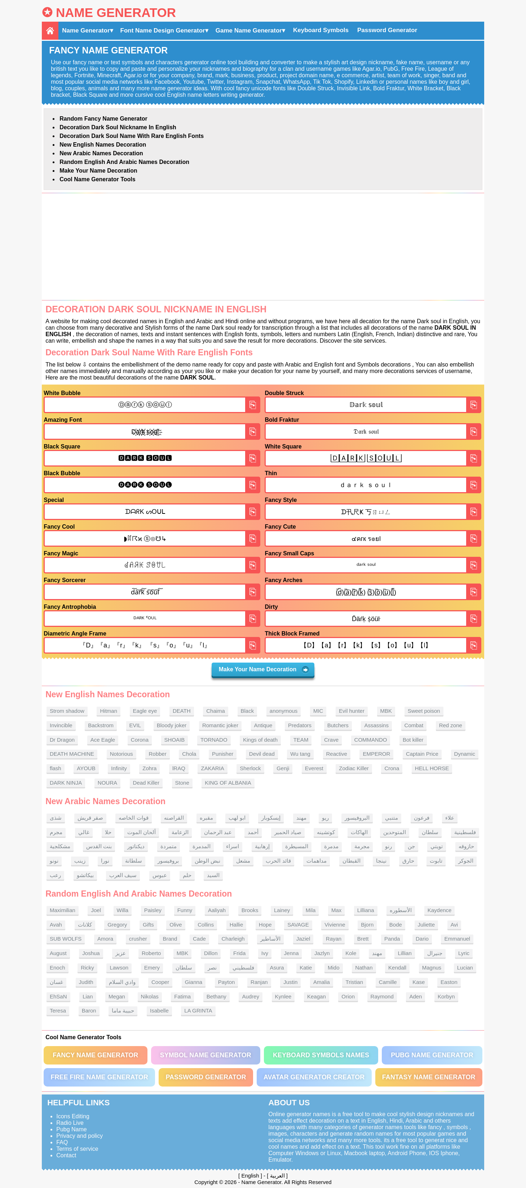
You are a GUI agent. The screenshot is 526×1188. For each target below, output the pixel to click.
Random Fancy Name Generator (103, 119)
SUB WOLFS (65, 939)
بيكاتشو (85, 875)
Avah (56, 925)
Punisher (222, 754)
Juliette (426, 925)
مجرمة (362, 846)
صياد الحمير (287, 832)
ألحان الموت (141, 832)
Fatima (182, 996)
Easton (449, 982)
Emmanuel (457, 939)
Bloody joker (172, 725)
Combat (414, 725)
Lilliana (365, 910)
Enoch (57, 967)
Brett (363, 939)
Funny (185, 910)
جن (411, 846)
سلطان (430, 832)
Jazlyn (322, 953)
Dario (422, 939)
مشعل (243, 861)
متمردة (168, 846)
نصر (212, 967)
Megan (117, 996)
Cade (199, 939)
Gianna (193, 982)
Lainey (282, 910)
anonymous (284, 711)
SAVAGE (298, 925)
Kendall (397, 967)
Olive (175, 925)
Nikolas (150, 996)
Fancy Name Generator (95, 1055)
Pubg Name (71, 1129)
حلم (187, 875)
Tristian (354, 982)
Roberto (151, 953)
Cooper (160, 982)
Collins (206, 925)
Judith (86, 982)
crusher (138, 939)
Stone (182, 783)
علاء (449, 818)
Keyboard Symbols (321, 30)
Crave (331, 740)
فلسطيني (243, 967)
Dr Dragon (62, 740)
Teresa (58, 1010)
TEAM (301, 740)
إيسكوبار (270, 818)
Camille (388, 982)
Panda (392, 939)
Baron (89, 1010)
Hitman (108, 711)
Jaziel (303, 939)
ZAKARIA (212, 768)
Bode (395, 925)
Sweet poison (424, 711)
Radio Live (70, 1123)
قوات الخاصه (133, 818)
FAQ (62, 1142)
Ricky (87, 967)
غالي (83, 832)
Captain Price (422, 754)
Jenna (291, 953)
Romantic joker (220, 725)
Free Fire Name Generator (99, 1077)
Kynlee (283, 996)
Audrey (250, 996)
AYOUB (86, 768)
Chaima (215, 711)
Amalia (321, 982)
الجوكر (465, 861)
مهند (301, 818)
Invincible (61, 725)
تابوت (436, 861)
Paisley (153, 910)
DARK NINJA (66, 783)
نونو (54, 861)
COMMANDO (370, 740)
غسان (56, 982)
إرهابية (262, 846)
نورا (105, 861)
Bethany (216, 996)
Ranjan (259, 982)
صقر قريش (90, 818)
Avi (454, 925)
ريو (325, 818)
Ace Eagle (102, 740)
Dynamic (464, 754)
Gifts (148, 925)
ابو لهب (237, 818)
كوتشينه (326, 832)
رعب (55, 875)
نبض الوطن (207, 861)
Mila (311, 910)
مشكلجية (60, 846)
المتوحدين (394, 832)
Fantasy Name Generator (429, 1077)
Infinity (119, 768)
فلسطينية (465, 832)
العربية (277, 1175)
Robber (157, 754)
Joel (96, 910)
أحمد (253, 832)
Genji (283, 768)
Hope (265, 925)
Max (336, 910)
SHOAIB (174, 740)
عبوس (160, 875)
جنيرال (434, 953)
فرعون (421, 818)
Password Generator (387, 30)
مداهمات (316, 861)
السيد (213, 875)
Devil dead (262, 754)
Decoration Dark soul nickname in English (117, 127)
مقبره (206, 818)
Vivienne (334, 925)
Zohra (149, 768)
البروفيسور (357, 818)
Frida (239, 953)
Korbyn (446, 996)
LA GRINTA (198, 1010)
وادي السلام (122, 982)
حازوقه (466, 846)
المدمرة (202, 846)
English (250, 1175)
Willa (123, 910)
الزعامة (180, 832)
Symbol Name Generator (205, 1055)
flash (55, 768)
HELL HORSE (432, 768)
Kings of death (260, 740)
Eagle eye (145, 711)
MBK (386, 711)
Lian (88, 996)
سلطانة (133, 861)
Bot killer (413, 740)
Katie (306, 967)
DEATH (182, 711)
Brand (170, 939)
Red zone (450, 725)
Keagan (316, 996)
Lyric (463, 953)
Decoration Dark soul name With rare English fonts (131, 136)
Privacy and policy (79, 1136)
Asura (277, 967)
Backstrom (101, 725)
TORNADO (213, 740)
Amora (105, 939)
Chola (189, 754)
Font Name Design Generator (162, 30)
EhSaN (58, 996)
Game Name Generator (249, 30)
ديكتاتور (136, 846)
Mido (334, 967)
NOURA (107, 783)
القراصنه (174, 818)
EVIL (135, 725)
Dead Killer (146, 783)
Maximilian (62, 910)
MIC (318, 711)
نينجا (381, 861)
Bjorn (367, 925)
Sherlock (250, 768)
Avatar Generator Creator (314, 1077)
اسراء (232, 846)
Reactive (336, 754)
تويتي (436, 846)
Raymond (382, 996)
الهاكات (359, 832)
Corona (140, 740)
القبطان (351, 861)
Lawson (119, 967)
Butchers (338, 725)
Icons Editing (72, 1116)
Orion (348, 996)
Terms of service (77, 1149)
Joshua (91, 953)
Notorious (121, 754)
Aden (415, 996)
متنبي (391, 818)
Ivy (264, 953)
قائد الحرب (278, 861)
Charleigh (232, 939)
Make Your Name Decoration (98, 171)
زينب (79, 861)
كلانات (85, 925)
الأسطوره (401, 910)
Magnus (431, 967)
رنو (388, 846)
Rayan (333, 939)
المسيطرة (296, 846)
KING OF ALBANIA (228, 783)
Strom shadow (67, 711)
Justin (290, 982)
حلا (108, 832)
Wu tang (300, 754)
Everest (314, 768)
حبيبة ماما (123, 1010)
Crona (391, 768)
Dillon (211, 953)
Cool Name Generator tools (97, 179)
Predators (299, 725)
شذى (56, 818)
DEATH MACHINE (72, 754)
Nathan (363, 967)
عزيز (120, 953)
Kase (418, 982)
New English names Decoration (102, 145)
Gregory (117, 925)
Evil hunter (351, 711)
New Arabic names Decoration (101, 153)
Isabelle (159, 1010)
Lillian (404, 953)
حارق (408, 861)
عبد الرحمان (218, 832)
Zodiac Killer (354, 768)
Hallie (236, 925)
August (58, 953)
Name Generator (116, 12)
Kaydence (440, 910)
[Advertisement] (263, 246)
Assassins (376, 725)
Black (247, 711)
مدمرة (331, 846)
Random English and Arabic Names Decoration (124, 162)
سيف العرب (123, 875)
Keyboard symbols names (321, 1055)
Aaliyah (217, 910)
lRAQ (178, 768)
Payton (226, 982)
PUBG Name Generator (432, 1055)
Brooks (250, 910)
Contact (66, 1155)
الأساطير (270, 939)
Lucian (465, 967)
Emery (152, 967)
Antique (263, 725)
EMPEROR (376, 754)
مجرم (56, 832)
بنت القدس (99, 846)
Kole (350, 953)
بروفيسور (168, 861)
